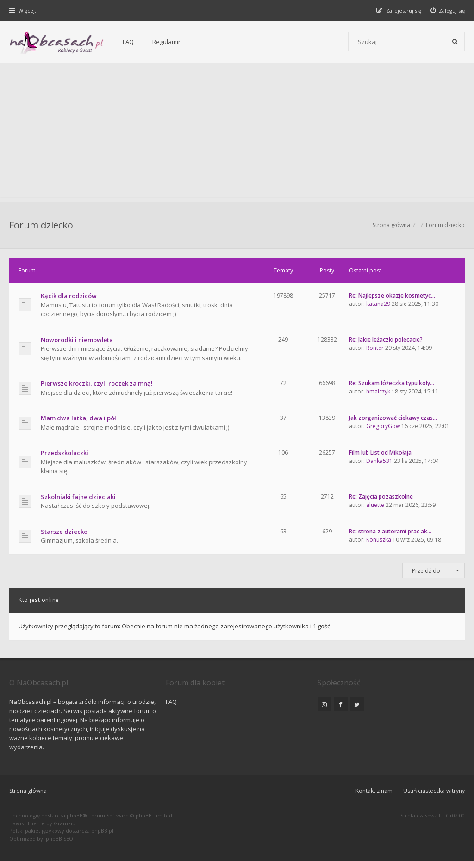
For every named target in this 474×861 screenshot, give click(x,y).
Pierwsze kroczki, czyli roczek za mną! (97, 383)
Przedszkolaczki (64, 453)
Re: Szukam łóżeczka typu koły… (391, 383)
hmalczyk (378, 391)
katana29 (378, 304)
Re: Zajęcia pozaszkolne (381, 496)
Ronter (375, 348)
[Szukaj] (455, 41)
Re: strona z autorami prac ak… (390, 531)
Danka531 (379, 461)
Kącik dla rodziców (69, 295)
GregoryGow (383, 426)
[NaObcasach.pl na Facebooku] (341, 704)
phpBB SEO (59, 838)
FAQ (128, 42)
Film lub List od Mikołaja (380, 452)
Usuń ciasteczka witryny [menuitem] (434, 791)
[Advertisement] (237, 132)
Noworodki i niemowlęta (77, 340)
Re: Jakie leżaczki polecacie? (386, 339)
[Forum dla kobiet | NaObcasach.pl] (56, 42)
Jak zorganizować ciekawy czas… (393, 418)
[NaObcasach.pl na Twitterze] (357, 704)
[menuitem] (447, 10)
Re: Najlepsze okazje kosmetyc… (392, 295)
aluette (375, 505)
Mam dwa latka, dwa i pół (78, 418)
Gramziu (64, 823)
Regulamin (167, 42)
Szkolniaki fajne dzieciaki (78, 497)
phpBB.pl (102, 830)
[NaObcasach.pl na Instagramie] (324, 704)
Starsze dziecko (64, 531)
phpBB (75, 815)
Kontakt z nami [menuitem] (375, 791)
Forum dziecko (41, 225)
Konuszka (378, 540)
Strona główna (28, 791)
